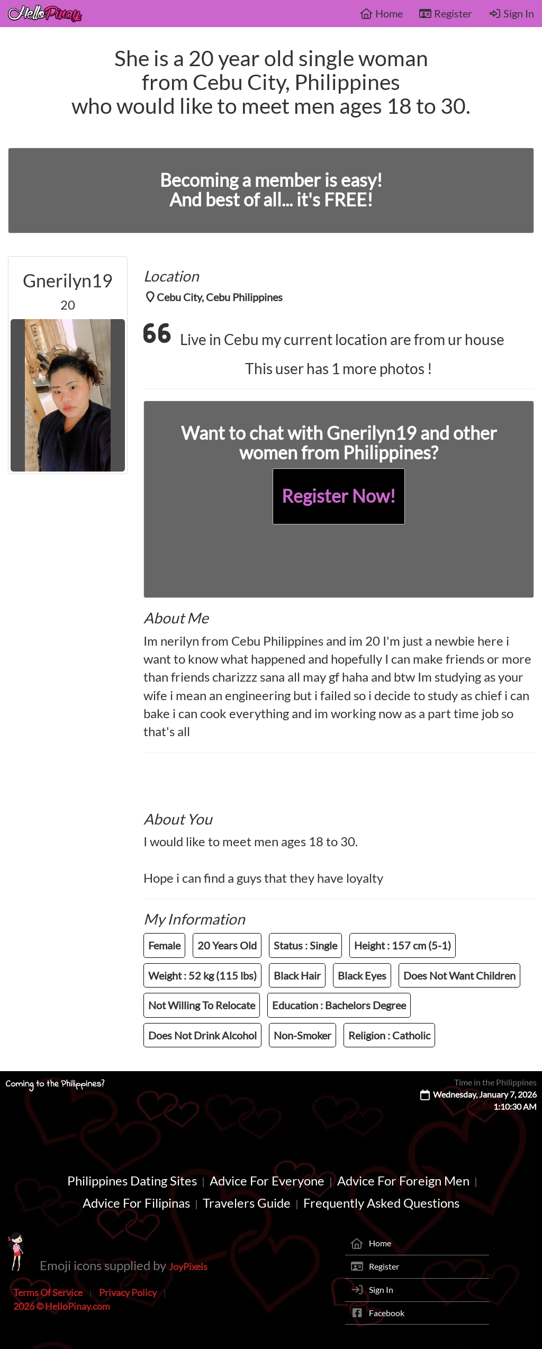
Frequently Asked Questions (381, 1202)
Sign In (511, 13)
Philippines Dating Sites (132, 1180)
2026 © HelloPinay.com (61, 1306)
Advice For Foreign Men (403, 1180)
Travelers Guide (247, 1202)
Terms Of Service (48, 1292)
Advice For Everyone (267, 1180)
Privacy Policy (128, 1292)
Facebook (386, 1313)
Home (381, 13)
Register (445, 13)
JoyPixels (188, 1266)
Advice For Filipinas (136, 1202)
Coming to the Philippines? (54, 1084)
